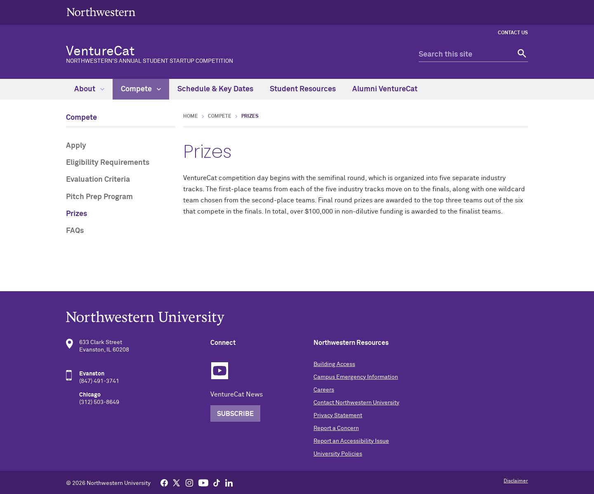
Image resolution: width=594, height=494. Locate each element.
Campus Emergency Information (356, 377)
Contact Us (513, 33)
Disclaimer (516, 481)
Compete (141, 89)
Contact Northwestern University (356, 403)
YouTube (219, 370)
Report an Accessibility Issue (351, 441)
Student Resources (303, 89)
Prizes (76, 214)
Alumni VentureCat (384, 89)
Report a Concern (336, 428)
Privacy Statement (338, 415)
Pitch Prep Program (99, 197)
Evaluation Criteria (98, 179)
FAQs (75, 231)
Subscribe (235, 414)
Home (190, 116)
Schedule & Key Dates (215, 89)
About (89, 89)
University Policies (338, 454)
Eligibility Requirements (107, 162)
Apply (76, 146)
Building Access (334, 364)
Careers (324, 390)
